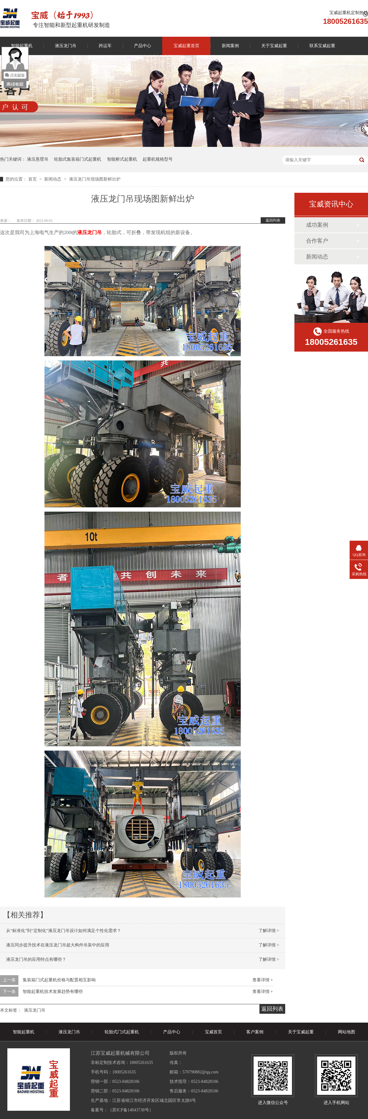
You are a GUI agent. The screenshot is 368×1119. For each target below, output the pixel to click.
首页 (33, 179)
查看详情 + (262, 980)
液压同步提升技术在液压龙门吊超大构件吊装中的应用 (57, 945)
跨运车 (105, 45)
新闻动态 (53, 179)
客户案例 (254, 1032)
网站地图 (346, 1032)
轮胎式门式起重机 (122, 1032)
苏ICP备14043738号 (130, 1110)
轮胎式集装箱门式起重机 (77, 159)
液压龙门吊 (65, 45)
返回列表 (273, 220)
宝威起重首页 (186, 45)
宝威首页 (213, 1032)
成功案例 (317, 225)
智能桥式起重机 (122, 159)
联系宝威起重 (322, 45)
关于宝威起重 (274, 45)
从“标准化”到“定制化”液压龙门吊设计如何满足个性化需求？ (63, 930)
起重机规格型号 (158, 159)
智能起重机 (23, 1032)
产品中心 (142, 45)
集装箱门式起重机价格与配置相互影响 (59, 980)
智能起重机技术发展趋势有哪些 (53, 991)
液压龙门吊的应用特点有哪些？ (36, 959)
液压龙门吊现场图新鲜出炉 (95, 179)
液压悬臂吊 (37, 159)
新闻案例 (230, 45)
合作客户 (317, 241)
